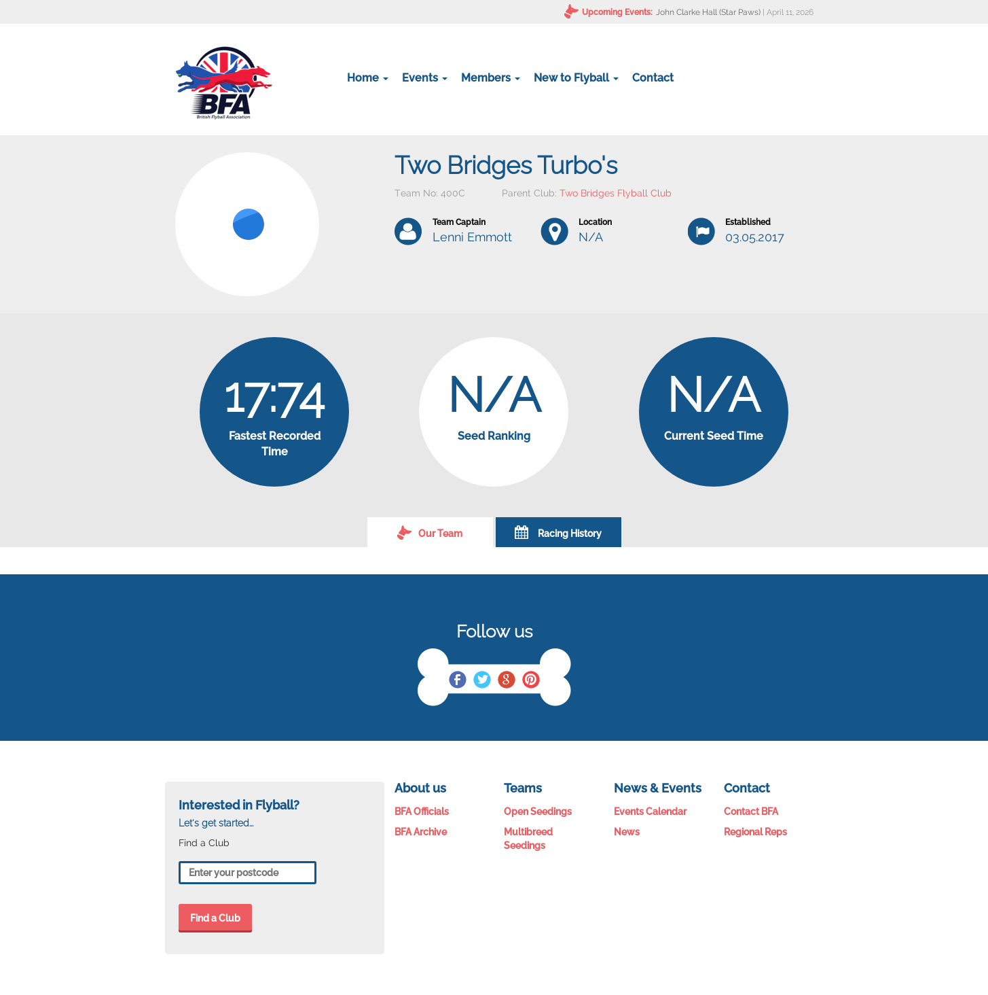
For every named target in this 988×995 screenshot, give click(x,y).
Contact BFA (751, 811)
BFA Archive (421, 831)
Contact (653, 77)
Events (424, 77)
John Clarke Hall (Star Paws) (708, 12)
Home (367, 77)
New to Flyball (576, 77)
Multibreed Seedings (528, 838)
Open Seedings (538, 811)
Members (490, 77)
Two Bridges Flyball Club (616, 193)
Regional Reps (755, 831)
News (627, 831)
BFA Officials (422, 811)
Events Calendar (650, 811)
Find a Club (215, 918)
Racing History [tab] (558, 532)
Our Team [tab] (429, 532)
